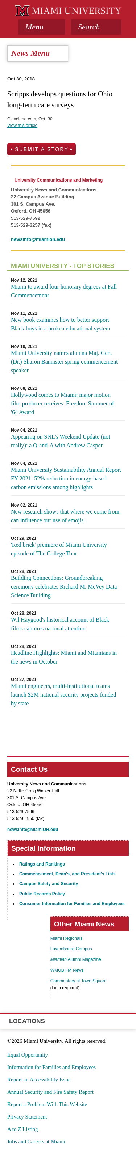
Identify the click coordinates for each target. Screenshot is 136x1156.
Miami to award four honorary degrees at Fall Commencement (64, 291)
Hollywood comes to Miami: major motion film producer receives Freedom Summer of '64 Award (62, 403)
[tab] (41, 27)
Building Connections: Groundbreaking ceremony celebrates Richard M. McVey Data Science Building (64, 586)
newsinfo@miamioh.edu (38, 239)
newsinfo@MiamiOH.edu (32, 829)
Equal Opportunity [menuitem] (27, 1055)
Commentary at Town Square (78, 980)
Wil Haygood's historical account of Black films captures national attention (60, 624)
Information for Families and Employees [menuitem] (51, 1067)
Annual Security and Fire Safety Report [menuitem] (50, 1092)
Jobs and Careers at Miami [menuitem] (36, 1141)
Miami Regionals (66, 938)
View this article (22, 125)
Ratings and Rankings (42, 864)
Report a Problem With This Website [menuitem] (47, 1104)
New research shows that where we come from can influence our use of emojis (65, 515)
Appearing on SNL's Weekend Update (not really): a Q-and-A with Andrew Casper (60, 441)
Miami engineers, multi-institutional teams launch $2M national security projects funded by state (63, 694)
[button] (96, 27)
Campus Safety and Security (48, 883)
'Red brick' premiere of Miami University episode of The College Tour (59, 549)
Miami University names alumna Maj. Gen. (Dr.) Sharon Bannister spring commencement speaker (64, 361)
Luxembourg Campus (71, 948)
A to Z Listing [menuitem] (22, 1129)
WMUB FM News (67, 970)
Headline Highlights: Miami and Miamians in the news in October (64, 657)
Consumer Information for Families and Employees (72, 903)
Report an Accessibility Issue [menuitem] (39, 1079)
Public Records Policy (42, 893)
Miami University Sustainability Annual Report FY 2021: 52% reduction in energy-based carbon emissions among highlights (66, 478)
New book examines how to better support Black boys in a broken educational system (60, 324)
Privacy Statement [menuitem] (27, 1117)
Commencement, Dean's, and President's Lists (67, 873)
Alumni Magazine (75, 959)
